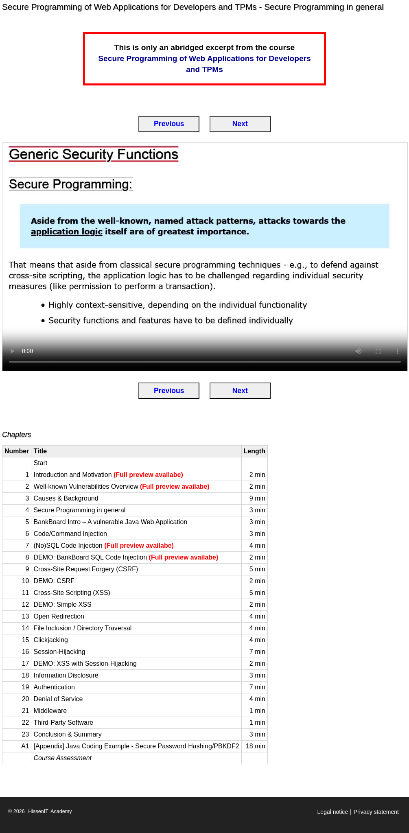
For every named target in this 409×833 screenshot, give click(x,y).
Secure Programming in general (79, 510)
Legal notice (332, 812)
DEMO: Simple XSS (62, 604)
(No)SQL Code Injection (103, 545)
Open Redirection (58, 616)
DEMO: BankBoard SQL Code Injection (125, 557)
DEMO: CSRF (53, 580)
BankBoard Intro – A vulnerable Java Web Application (110, 521)
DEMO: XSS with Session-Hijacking (84, 663)
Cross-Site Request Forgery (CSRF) (85, 569)
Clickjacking (50, 639)
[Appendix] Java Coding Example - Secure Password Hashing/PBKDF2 (136, 746)
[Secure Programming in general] (205, 256)
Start (40, 462)
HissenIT (38, 811)
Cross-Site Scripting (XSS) (71, 592)
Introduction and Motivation (108, 474)
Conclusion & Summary (67, 734)
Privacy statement (376, 812)
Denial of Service (58, 698)
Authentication (53, 687)
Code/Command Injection (70, 533)
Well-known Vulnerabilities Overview (121, 486)
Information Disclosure (65, 675)
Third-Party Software (63, 722)
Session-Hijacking (59, 651)
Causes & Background (65, 498)
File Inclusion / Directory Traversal (82, 628)
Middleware (50, 710)
